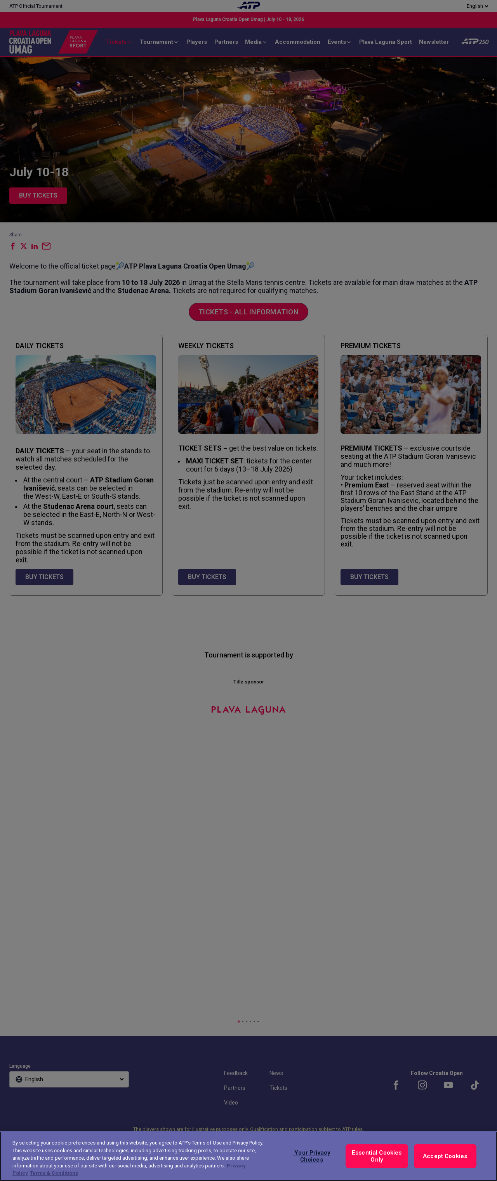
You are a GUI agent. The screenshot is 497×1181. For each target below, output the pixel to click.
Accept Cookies (445, 1156)
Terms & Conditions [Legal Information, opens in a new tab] (54, 1173)
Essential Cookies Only (377, 1156)
